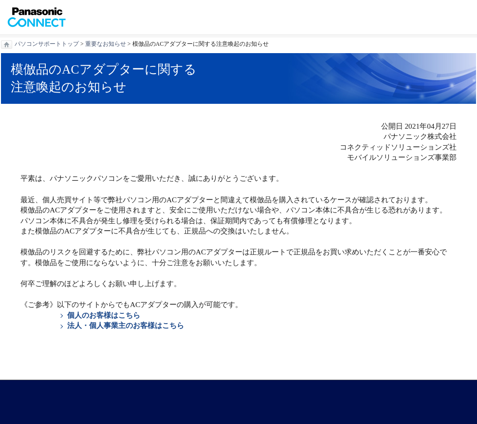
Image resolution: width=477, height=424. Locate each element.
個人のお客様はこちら (103, 315)
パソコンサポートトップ (47, 43)
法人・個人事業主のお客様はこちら (125, 325)
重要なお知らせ (105, 43)
